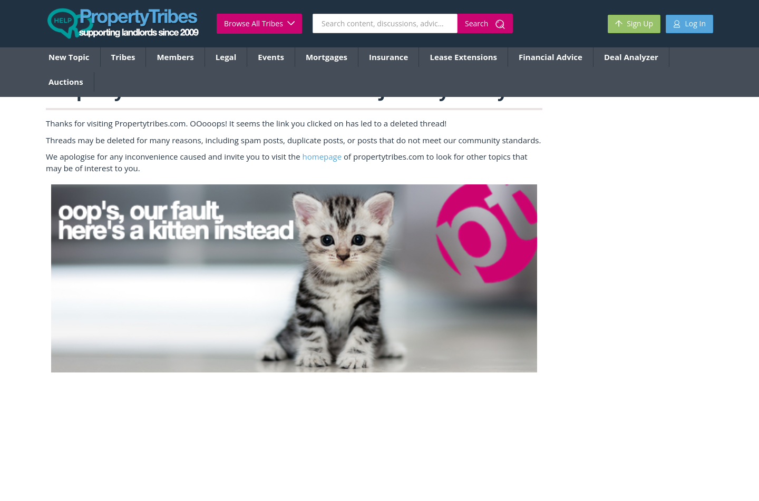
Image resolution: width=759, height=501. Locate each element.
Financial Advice (550, 57)
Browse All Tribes (259, 23)
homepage (322, 156)
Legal (226, 57)
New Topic (69, 57)
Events (271, 57)
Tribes (123, 57)
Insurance (388, 57)
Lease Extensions (463, 57)
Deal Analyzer (631, 57)
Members (175, 57)
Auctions (65, 81)
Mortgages (326, 57)
